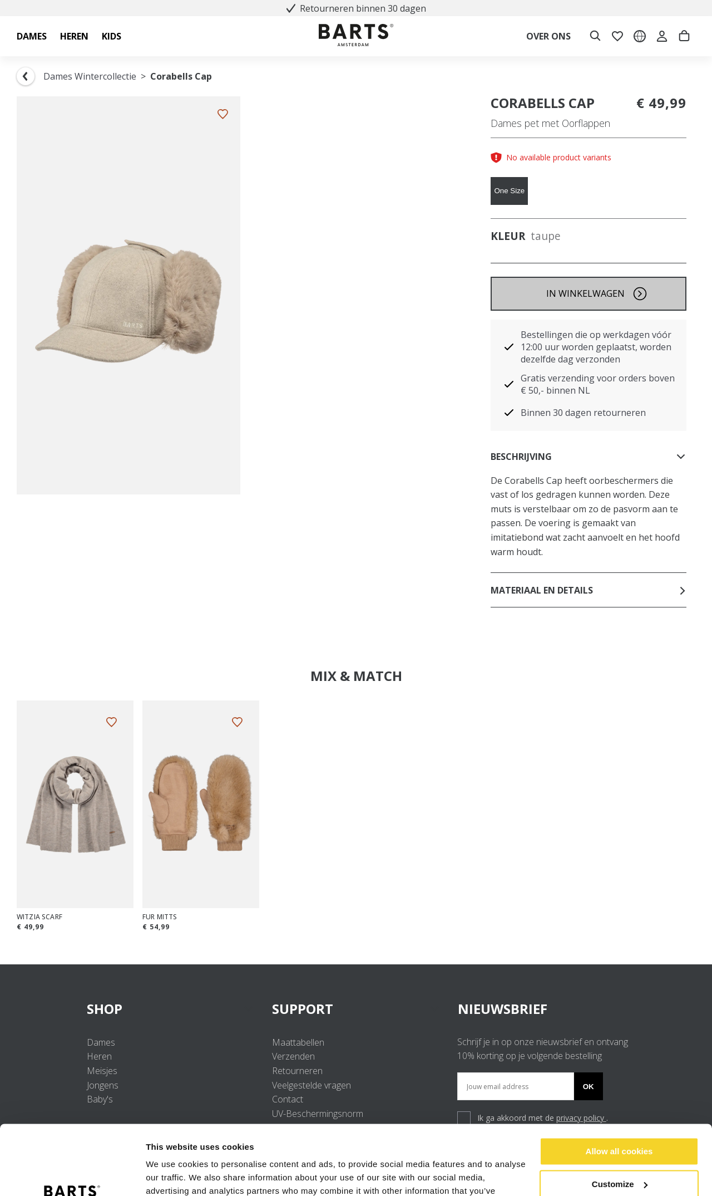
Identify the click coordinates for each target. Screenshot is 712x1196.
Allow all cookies (619, 1090)
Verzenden (293, 1056)
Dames (101, 1042)
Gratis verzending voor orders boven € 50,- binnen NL (598, 384)
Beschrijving (588, 456)
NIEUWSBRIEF (502, 1008)
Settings (162, 1174)
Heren (99, 1056)
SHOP (170, 1008)
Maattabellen (298, 1042)
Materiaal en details (588, 590)
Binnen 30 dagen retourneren (583, 412)
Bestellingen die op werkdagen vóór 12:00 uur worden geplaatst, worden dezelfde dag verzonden (596, 347)
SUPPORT (355, 1008)
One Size (509, 191)
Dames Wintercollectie (89, 76)
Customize (619, 1123)
